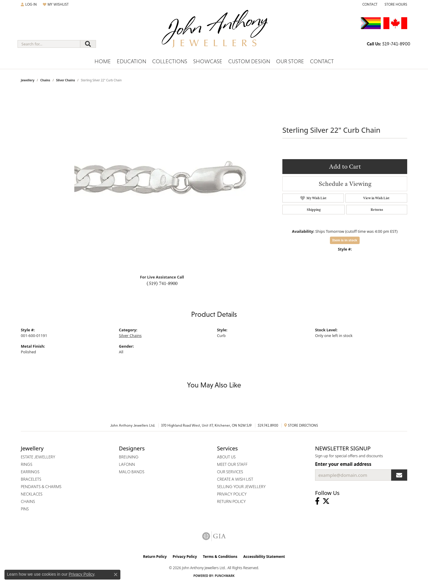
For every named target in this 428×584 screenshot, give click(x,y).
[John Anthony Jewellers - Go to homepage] (214, 32)
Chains (45, 80)
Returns (377, 209)
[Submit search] (88, 44)
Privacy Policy (185, 556)
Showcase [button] (207, 61)
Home (103, 61)
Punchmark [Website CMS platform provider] (225, 576)
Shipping (314, 209)
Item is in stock (344, 240)
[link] (369, 4)
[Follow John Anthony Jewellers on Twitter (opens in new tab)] (326, 501)
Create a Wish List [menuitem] (235, 479)
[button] (29, 4)
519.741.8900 (268, 425)
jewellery (27, 80)
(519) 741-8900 (162, 283)
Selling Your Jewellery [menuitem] (241, 486)
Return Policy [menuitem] (231, 501)
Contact (322, 61)
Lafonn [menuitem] (127, 464)
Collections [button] (169, 61)
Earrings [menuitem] (30, 471)
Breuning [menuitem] (129, 457)
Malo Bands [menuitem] (131, 471)
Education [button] (131, 61)
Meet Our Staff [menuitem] (232, 464)
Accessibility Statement (264, 556)
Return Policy (155, 556)
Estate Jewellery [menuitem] (38, 457)
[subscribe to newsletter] (399, 475)
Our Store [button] (290, 61)
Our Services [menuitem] (230, 471)
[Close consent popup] (115, 574)
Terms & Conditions (220, 556)
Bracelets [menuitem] (31, 479)
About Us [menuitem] (226, 457)
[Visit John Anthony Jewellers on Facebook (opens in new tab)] (317, 501)
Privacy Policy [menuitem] (232, 494)
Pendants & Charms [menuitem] (41, 486)
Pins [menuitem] (25, 509)
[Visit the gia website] (214, 536)
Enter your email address (343, 464)
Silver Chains (65, 80)
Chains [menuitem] (28, 501)
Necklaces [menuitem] (32, 494)
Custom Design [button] (249, 61)
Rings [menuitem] (26, 464)
